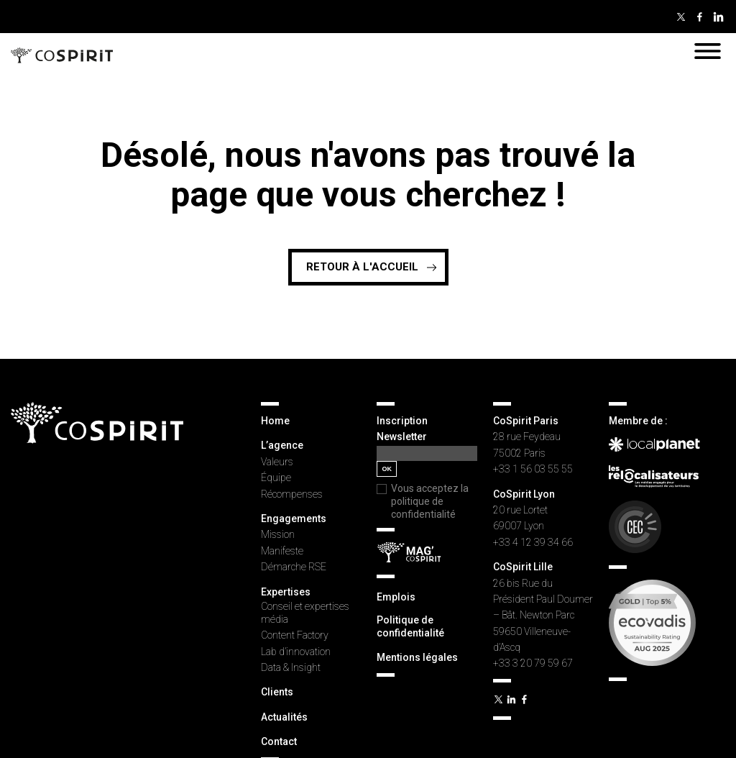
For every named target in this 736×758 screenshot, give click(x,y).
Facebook (699, 16)
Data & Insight (291, 667)
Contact (279, 741)
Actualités (284, 717)
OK (387, 468)
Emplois (396, 597)
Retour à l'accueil (362, 266)
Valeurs (277, 461)
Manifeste (282, 551)
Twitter (680, 16)
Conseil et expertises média (305, 613)
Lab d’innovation (296, 651)
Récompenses (292, 494)
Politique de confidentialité (410, 626)
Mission (278, 534)
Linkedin (718, 16)
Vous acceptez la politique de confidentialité (430, 501)
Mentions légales (417, 657)
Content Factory (294, 635)
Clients (277, 692)
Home (275, 420)
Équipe (276, 477)
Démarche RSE (293, 566)
